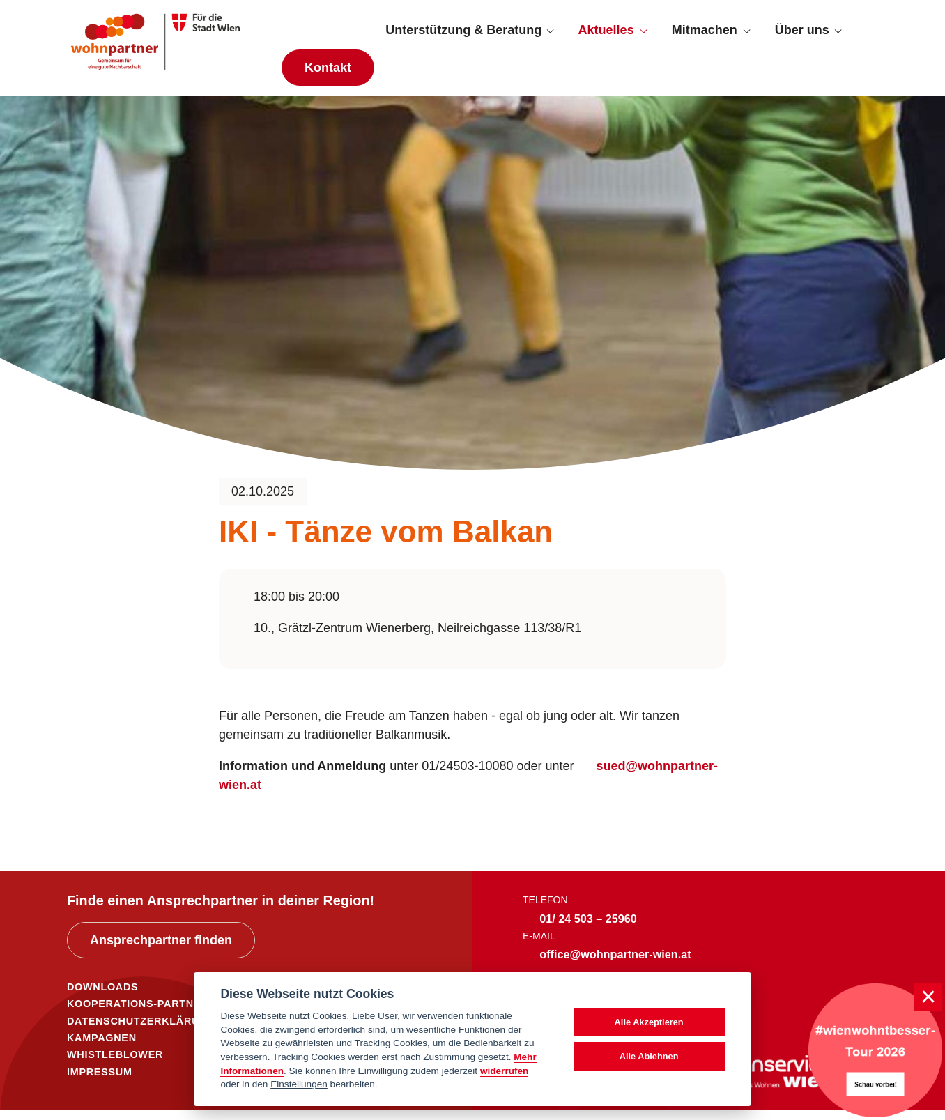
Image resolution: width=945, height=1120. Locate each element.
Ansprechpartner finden (161, 951)
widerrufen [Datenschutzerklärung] (504, 1071)
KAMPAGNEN (102, 1048)
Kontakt (328, 72)
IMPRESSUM (99, 1082)
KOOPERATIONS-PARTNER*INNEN (157, 1014)
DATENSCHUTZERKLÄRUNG (141, 1031)
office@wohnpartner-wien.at (615, 964)
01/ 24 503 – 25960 (588, 929)
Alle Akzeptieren (649, 1022)
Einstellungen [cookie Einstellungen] (299, 1084)
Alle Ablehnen (649, 1056)
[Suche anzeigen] (865, 35)
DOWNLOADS (102, 997)
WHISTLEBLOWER (115, 1065)
